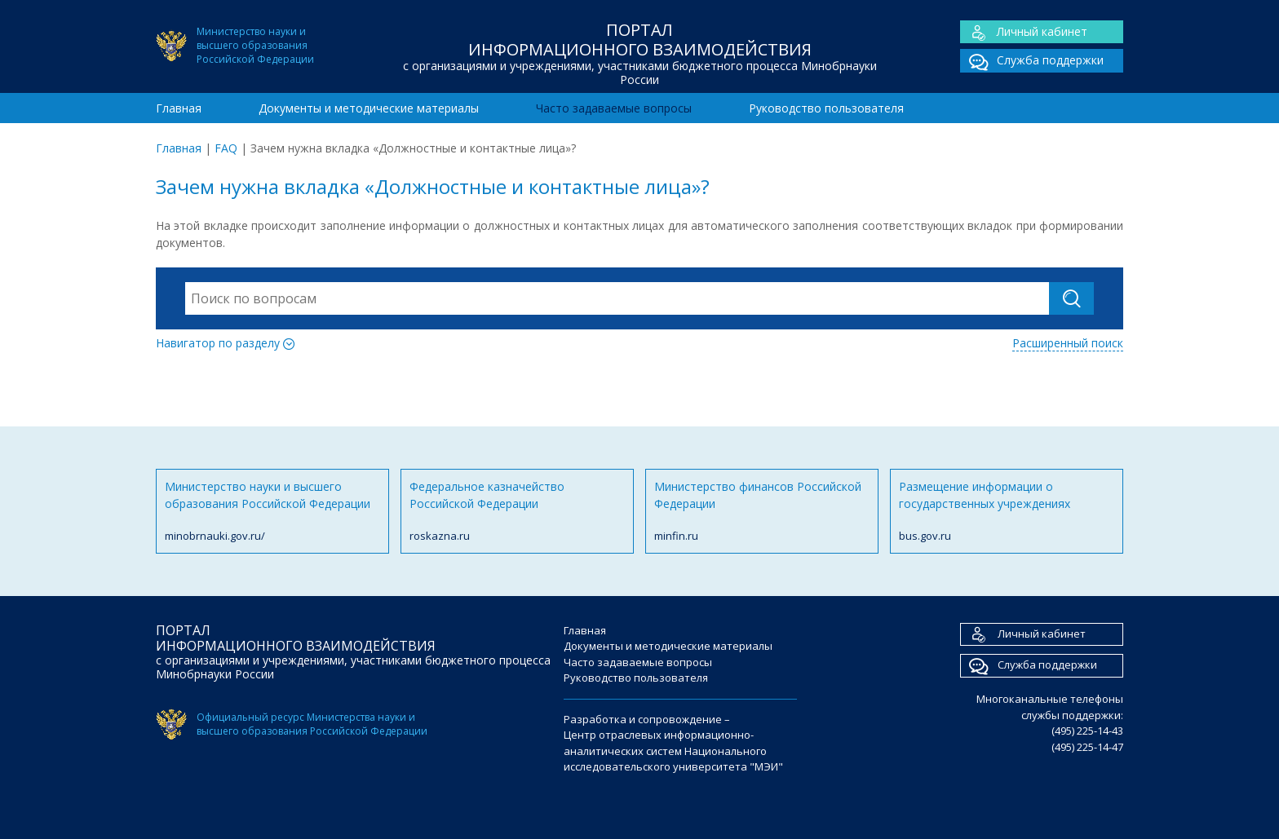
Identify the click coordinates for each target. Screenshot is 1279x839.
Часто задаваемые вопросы (614, 108)
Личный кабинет (1023, 32)
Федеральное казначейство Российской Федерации (517, 512)
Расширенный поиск (1067, 343)
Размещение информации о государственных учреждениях (1006, 512)
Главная (178, 108)
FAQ (226, 148)
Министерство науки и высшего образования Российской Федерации (272, 512)
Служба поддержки (1032, 60)
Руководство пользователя (826, 108)
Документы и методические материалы (369, 108)
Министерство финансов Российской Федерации (762, 512)
